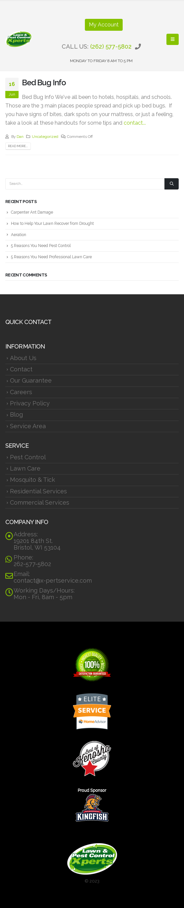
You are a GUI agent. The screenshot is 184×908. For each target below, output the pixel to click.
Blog (16, 414)
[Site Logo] (18, 39)
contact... (135, 123)
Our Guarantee (31, 380)
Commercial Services (39, 502)
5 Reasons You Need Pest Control (41, 245)
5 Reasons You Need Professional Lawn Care (51, 257)
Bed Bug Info (44, 82)
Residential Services (38, 491)
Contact (21, 369)
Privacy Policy (30, 403)
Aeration (18, 234)
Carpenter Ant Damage (32, 212)
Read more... (18, 146)
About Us (23, 357)
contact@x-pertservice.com (53, 580)
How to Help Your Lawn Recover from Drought (52, 223)
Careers (21, 392)
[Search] (171, 183)
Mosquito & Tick (32, 479)
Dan (20, 136)
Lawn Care (25, 468)
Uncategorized (45, 136)
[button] (172, 39)
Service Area (28, 426)
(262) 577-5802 (111, 46)
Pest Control (28, 457)
